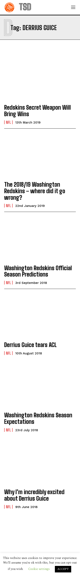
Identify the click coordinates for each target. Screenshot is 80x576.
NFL (8, 122)
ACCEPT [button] (63, 569)
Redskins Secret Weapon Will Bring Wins (37, 110)
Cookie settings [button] (39, 569)
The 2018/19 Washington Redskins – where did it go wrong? (34, 191)
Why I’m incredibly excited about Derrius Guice (34, 495)
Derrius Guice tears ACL (30, 344)
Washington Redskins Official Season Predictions (38, 271)
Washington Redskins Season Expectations (38, 418)
